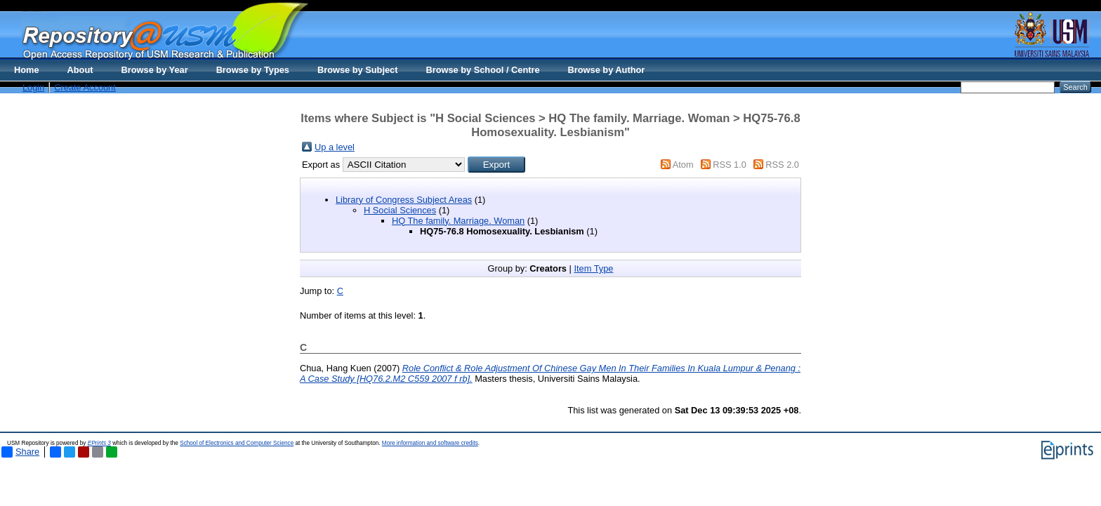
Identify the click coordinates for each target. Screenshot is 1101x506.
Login (33, 87)
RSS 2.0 (782, 164)
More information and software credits (430, 443)
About (80, 70)
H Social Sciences (400, 210)
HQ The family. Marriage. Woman (458, 220)
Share (20, 452)
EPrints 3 (99, 443)
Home (26, 70)
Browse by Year (154, 70)
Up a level (335, 147)
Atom (683, 164)
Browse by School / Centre (482, 70)
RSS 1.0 (729, 164)
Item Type (593, 268)
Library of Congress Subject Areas (404, 199)
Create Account (85, 87)
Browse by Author (606, 70)
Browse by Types (252, 70)
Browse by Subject (357, 70)
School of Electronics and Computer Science (237, 443)
